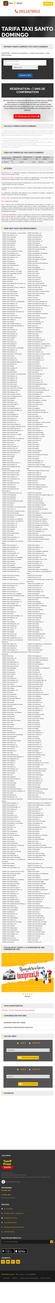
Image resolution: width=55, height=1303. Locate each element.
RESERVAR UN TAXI (9, 1218)
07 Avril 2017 (6, 1195)
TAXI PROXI (32, 1274)
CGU (17, 1274)
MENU (48, 4)
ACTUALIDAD (7, 1209)
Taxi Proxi (12, 3)
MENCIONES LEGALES (8, 1274)
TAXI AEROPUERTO (9, 1222)
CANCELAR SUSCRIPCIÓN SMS (12, 1227)
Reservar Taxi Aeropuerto (28, 1057)
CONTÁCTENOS (7, 1232)
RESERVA (15, 1278)
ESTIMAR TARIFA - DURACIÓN (12, 1213)
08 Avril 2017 (6, 1190)
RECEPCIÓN (6, 1278)
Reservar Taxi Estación (28, 1084)
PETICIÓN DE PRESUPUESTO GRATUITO (17, 1027)
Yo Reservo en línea (27, 116)
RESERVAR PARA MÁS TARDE (13, 1022)
